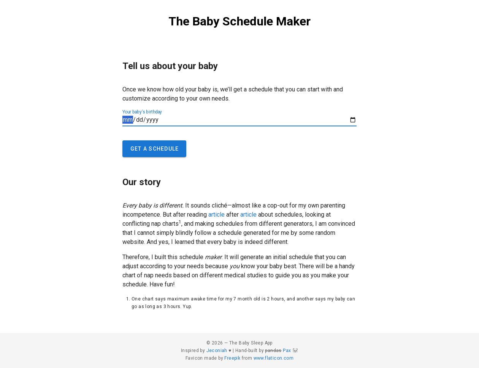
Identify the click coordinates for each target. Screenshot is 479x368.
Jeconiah (216, 350)
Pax (287, 350)
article (216, 214)
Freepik (232, 358)
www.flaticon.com (273, 358)
